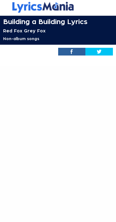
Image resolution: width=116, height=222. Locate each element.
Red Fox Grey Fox (24, 31)
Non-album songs (21, 39)
